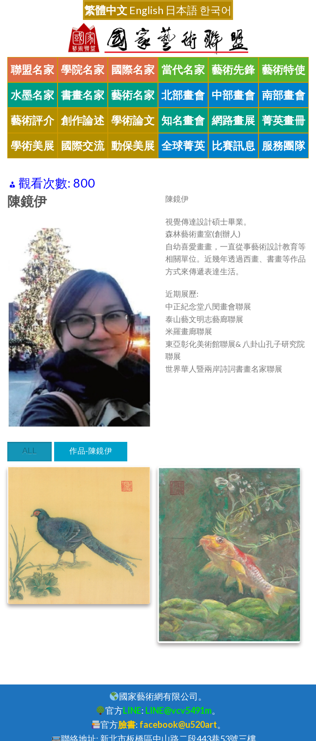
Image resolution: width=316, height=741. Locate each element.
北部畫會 (183, 95)
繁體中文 (105, 10)
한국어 (215, 10)
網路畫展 (234, 120)
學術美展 (33, 145)
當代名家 (183, 69)
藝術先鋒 (234, 69)
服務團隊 (284, 145)
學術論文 (133, 120)
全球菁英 (183, 145)
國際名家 (133, 69)
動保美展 (133, 145)
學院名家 (83, 69)
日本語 (181, 10)
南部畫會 (284, 95)
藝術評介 (33, 120)
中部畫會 (234, 95)
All (29, 451)
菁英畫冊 (284, 120)
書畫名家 (83, 95)
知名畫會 (183, 120)
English (146, 10)
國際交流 (83, 145)
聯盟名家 (33, 69)
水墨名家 (33, 95)
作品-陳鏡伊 (90, 451)
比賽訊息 (234, 145)
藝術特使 (284, 69)
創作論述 (83, 120)
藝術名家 (133, 95)
